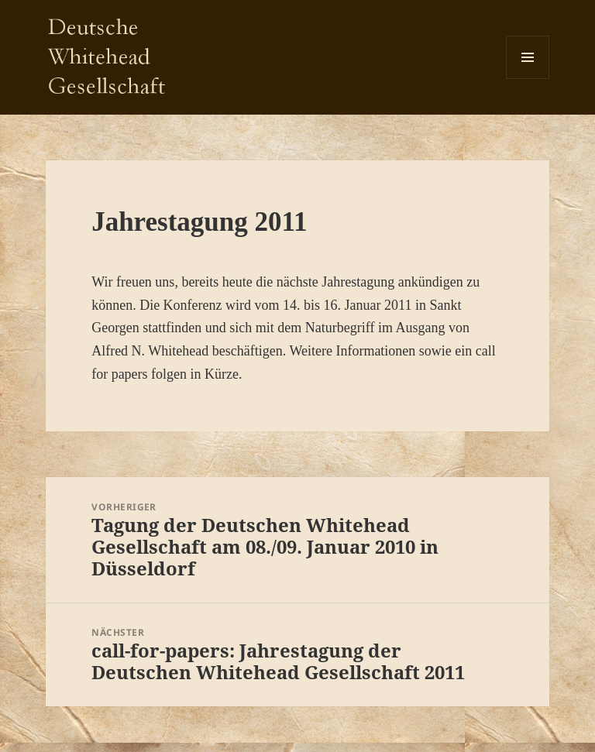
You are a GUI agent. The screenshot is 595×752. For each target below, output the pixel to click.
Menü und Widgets (528, 78)
